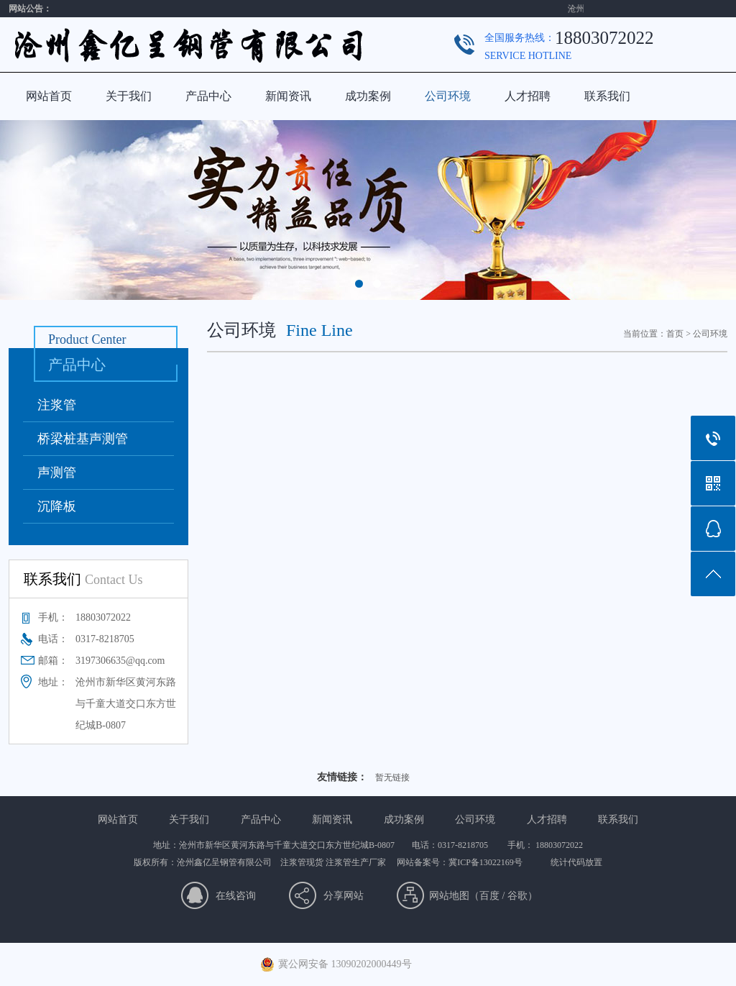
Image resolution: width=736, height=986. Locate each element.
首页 (675, 334)
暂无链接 (392, 777)
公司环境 (448, 96)
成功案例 (368, 96)
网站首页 (49, 96)
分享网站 (343, 895)
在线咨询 (236, 895)
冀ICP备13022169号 (485, 862)
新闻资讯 (288, 96)
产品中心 (208, 96)
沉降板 (56, 506)
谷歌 (517, 895)
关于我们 (129, 96)
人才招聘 (528, 96)
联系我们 (607, 96)
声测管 (56, 472)
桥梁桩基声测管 (82, 439)
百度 (489, 895)
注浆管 (56, 405)
